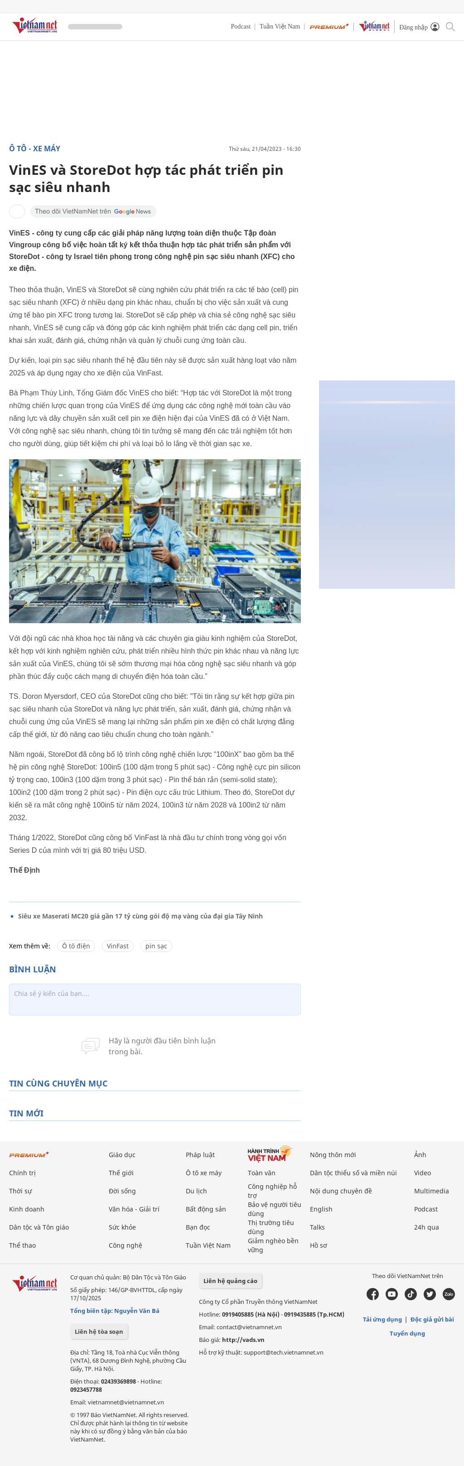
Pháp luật (200, 1154)
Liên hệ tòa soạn (99, 1331)
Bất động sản (206, 1209)
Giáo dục (122, 1154)
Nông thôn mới (333, 1154)
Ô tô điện (76, 946)
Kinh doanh (26, 1209)
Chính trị (22, 1172)
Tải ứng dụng (382, 1319)
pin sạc (156, 946)
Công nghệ (125, 1245)
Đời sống (122, 1191)
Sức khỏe (122, 1227)
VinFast (118, 946)
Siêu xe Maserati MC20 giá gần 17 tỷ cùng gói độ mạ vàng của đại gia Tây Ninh (140, 916)
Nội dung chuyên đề (341, 1191)
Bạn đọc (198, 1227)
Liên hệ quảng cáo (230, 1281)
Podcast (241, 26)
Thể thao (22, 1245)
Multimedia (431, 1191)
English (321, 1209)
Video (422, 1172)
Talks (317, 1227)
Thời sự (20, 1191)
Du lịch (196, 1191)
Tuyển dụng (407, 1333)
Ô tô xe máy (204, 1172)
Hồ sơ (318, 1245)
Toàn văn (262, 1172)
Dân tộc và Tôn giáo (39, 1227)
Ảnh (420, 1154)
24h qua (426, 1227)
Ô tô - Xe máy (34, 148)
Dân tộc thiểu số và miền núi (353, 1172)
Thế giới (121, 1172)
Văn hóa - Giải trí (134, 1209)
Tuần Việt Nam (280, 26)
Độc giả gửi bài (432, 1319)
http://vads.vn (243, 1340)
